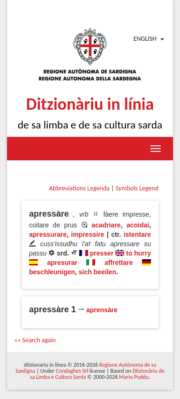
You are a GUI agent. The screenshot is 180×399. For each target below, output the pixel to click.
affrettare (119, 262)
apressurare (48, 234)
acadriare (105, 225)
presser (102, 253)
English (145, 39)
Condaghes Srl (72, 371)
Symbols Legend (137, 188)
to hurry (138, 253)
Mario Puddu (134, 377)
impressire (88, 234)
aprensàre (102, 310)
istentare (137, 234)
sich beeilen (97, 272)
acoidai (138, 225)
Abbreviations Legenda (79, 188)
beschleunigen (52, 272)
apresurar (62, 262)
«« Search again (35, 340)
